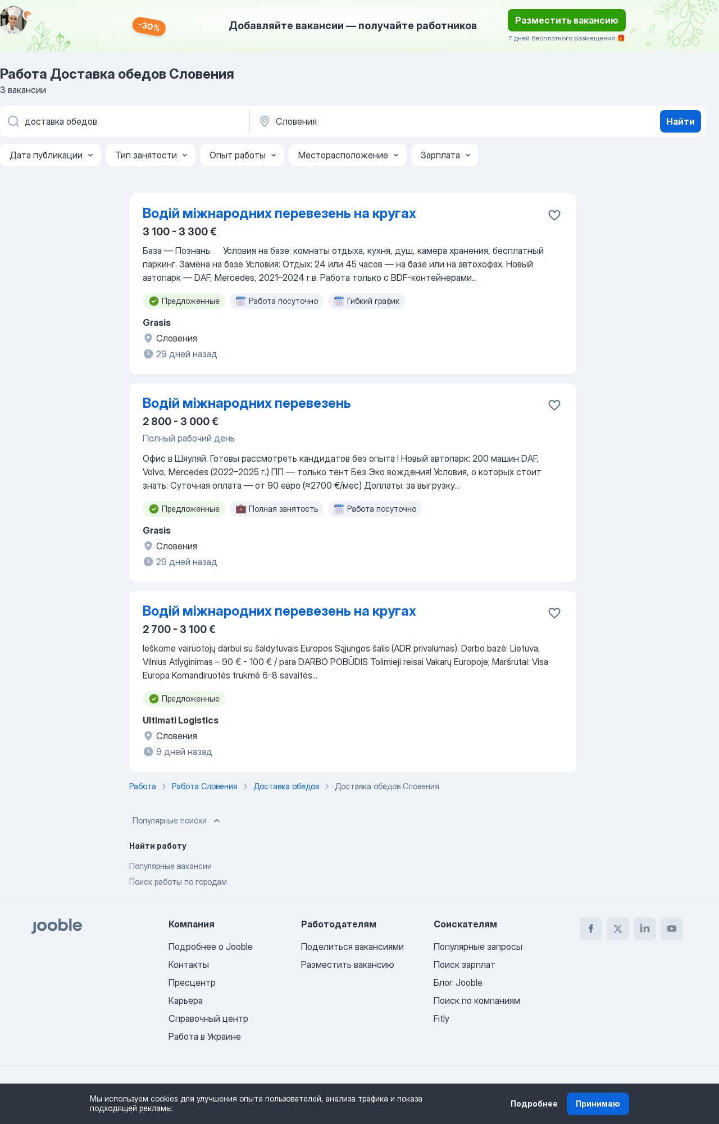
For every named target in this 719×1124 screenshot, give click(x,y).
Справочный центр (208, 1018)
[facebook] (591, 928)
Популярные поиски (177, 820)
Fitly (441, 1018)
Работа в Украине (205, 1036)
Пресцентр (192, 982)
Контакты (189, 964)
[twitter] (618, 928)
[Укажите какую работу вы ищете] (123, 121)
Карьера (186, 1000)
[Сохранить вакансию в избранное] (554, 215)
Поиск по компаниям (477, 1000)
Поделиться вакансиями (352, 946)
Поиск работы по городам (178, 881)
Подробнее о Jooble (211, 946)
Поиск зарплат (464, 964)
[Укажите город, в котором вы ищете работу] (374, 121)
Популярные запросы (478, 946)
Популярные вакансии (170, 866)
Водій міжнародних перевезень (247, 403)
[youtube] (672, 928)
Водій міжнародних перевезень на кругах (279, 213)
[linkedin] (645, 928)
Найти (680, 121)
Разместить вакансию (566, 20)
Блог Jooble (458, 982)
